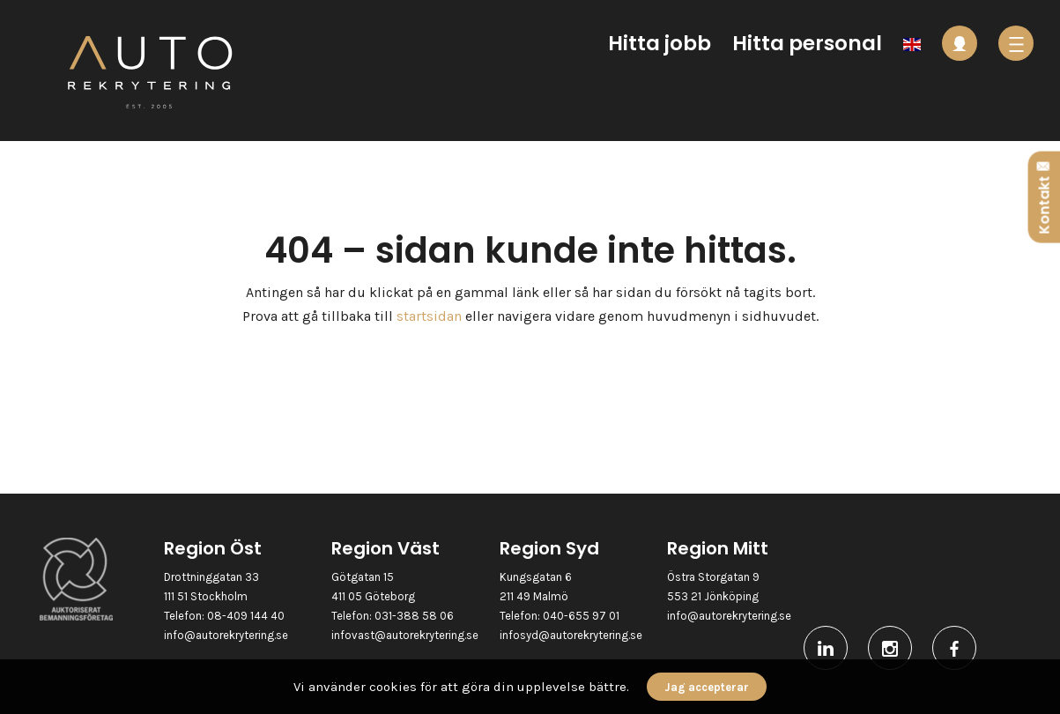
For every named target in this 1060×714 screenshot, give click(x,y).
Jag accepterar (706, 687)
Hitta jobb (659, 43)
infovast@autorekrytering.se (404, 635)
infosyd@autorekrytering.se (571, 635)
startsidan (429, 316)
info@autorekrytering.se (226, 635)
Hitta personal (807, 43)
